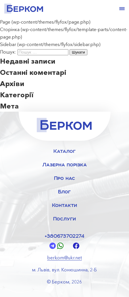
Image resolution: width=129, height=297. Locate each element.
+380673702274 (64, 236)
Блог (64, 191)
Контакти (64, 205)
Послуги (64, 218)
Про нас (64, 178)
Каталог (64, 151)
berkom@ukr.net (64, 257)
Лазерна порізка (64, 164)
